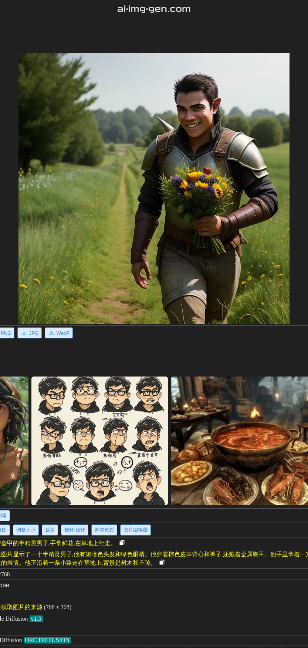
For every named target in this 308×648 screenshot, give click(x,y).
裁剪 (50, 530)
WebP (59, 333)
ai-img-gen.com (154, 8)
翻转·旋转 (74, 530)
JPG (29, 333)
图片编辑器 (135, 530)
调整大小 (25, 530)
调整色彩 (104, 530)
